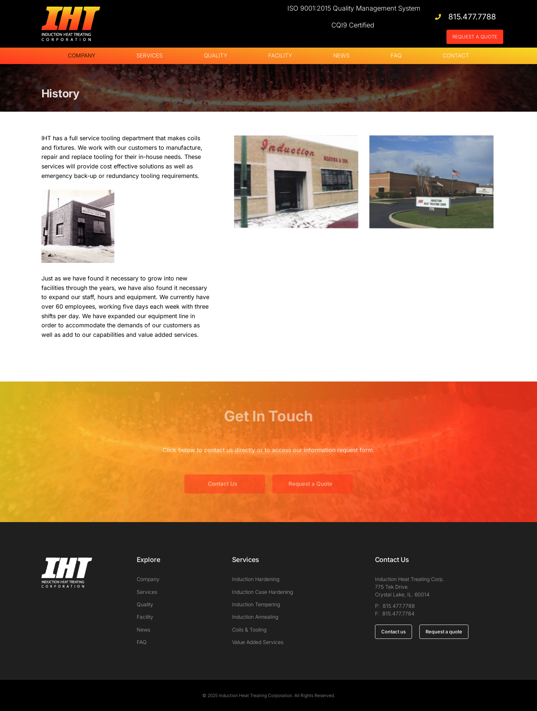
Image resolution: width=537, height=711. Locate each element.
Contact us (393, 631)
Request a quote (444, 631)
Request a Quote (310, 493)
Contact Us (222, 493)
